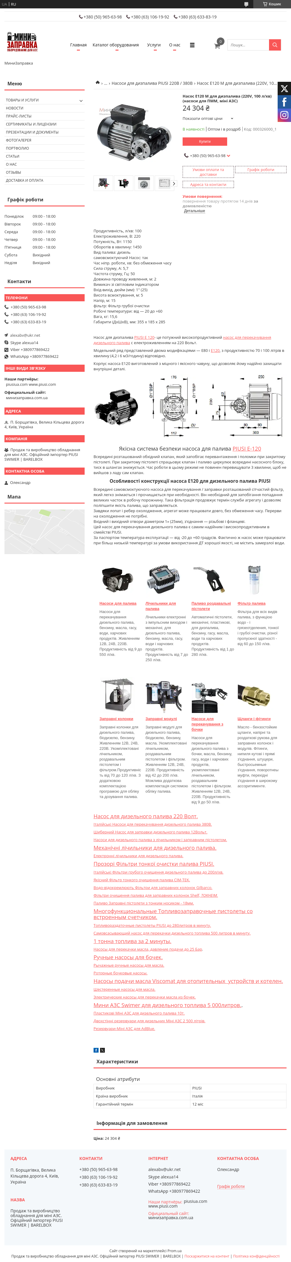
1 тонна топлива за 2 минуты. (132, 941)
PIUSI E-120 (247, 448)
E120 (215, 350)
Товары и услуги (22, 100)
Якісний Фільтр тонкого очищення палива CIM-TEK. (142, 879)
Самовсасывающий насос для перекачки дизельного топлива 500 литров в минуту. (172, 933)
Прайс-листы (18, 116)
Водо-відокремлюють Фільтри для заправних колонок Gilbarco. (153, 887)
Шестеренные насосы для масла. (124, 989)
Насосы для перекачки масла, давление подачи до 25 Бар (148, 949)
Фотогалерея (18, 140)
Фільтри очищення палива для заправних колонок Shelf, (156, 895)
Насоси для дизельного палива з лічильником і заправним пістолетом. (160, 839)
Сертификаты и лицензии (31, 124)
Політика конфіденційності (256, 1256)
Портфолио (17, 148)
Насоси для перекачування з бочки (207, 724)
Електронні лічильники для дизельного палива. (138, 855)
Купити (205, 141)
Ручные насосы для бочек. (128, 957)
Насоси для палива (118, 603)
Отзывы (13, 172)
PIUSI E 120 (144, 337)
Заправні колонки (116, 719)
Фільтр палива (251, 603)
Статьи (12, 156)
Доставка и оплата (24, 180)
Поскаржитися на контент (206, 1256)
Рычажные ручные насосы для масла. (129, 965)
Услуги (154, 45)
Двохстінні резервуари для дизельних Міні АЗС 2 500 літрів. (149, 1020)
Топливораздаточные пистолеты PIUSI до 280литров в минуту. (152, 925)
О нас (175, 45)
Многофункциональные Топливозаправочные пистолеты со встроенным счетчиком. (173, 914)
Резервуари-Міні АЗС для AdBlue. (124, 1028)
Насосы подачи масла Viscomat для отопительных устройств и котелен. (188, 980)
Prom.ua (174, 1250)
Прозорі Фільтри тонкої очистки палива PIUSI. (154, 863)
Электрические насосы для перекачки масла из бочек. (145, 997)
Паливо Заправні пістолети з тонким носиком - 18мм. (144, 903)
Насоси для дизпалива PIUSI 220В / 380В (152, 83)
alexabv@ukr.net (25, 335)
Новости (14, 108)
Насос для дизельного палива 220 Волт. (146, 816)
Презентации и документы (32, 132)
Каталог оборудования (116, 45)
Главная (78, 45)
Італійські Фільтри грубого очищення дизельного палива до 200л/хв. (158, 872)
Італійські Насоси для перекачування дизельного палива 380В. (153, 824)
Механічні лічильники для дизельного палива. (155, 847)
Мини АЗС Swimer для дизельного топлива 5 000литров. (167, 1005)
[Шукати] (275, 45)
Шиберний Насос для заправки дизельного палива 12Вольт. (150, 832)
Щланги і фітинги (254, 719)
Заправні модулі (161, 719)
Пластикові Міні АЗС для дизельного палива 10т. (139, 1013)
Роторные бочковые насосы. (121, 973)
